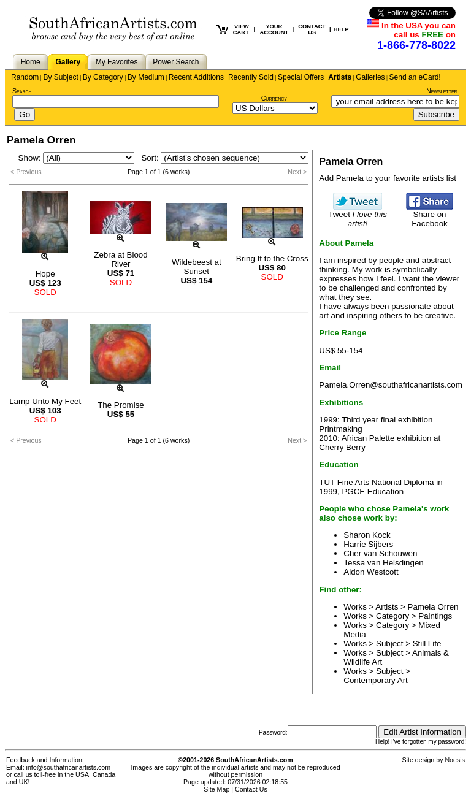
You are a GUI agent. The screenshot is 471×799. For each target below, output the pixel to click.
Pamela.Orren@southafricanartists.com (390, 384)
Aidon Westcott (370, 571)
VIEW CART (241, 29)
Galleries (370, 77)
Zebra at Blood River (120, 259)
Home (30, 62)
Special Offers (301, 77)
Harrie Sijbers (368, 544)
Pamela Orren (433, 606)
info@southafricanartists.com (68, 767)
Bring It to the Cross (272, 258)
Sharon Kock (366, 535)
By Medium (146, 77)
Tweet (357, 215)
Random (25, 77)
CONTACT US (312, 29)
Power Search (176, 62)
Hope (45, 273)
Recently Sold (251, 77)
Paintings (435, 616)
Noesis (455, 759)
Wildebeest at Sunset (196, 267)
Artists (339, 77)
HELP (341, 29)
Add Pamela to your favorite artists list (387, 178)
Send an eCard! (415, 77)
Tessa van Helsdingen (383, 562)
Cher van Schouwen (380, 553)
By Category (103, 77)
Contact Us (251, 789)
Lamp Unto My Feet (45, 401)
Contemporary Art (375, 680)
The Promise (121, 405)
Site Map (216, 789)
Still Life (427, 643)
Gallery (67, 62)
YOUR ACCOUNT (274, 29)
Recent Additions (196, 77)
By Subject (60, 77)
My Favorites (117, 62)
